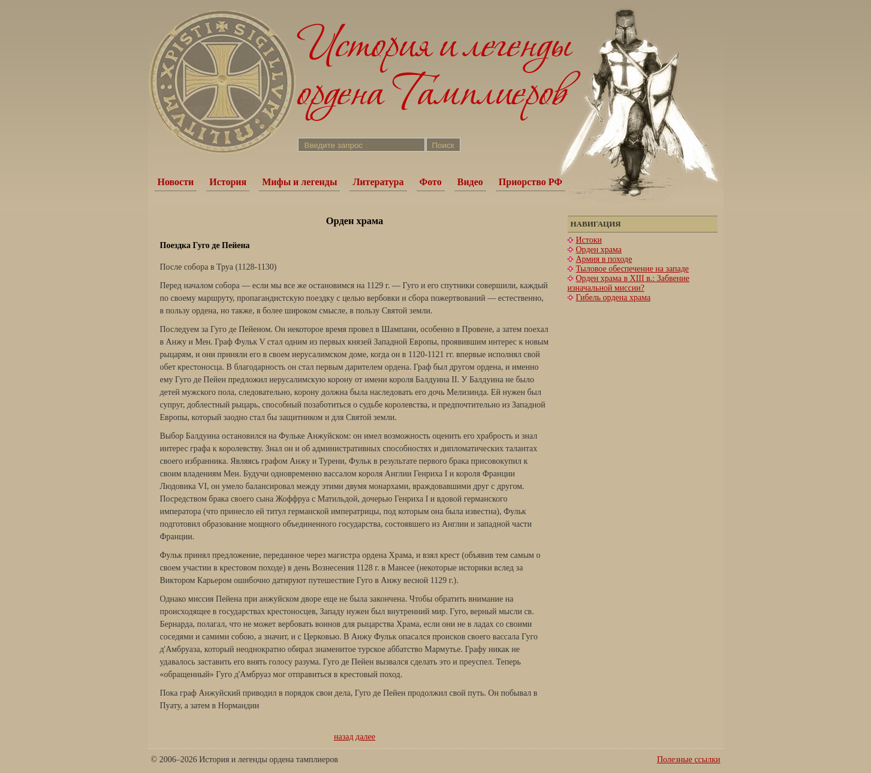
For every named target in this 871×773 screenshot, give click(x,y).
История (227, 182)
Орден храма (599, 249)
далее (365, 736)
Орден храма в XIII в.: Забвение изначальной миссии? (628, 283)
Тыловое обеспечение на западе (632, 268)
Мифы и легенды (299, 182)
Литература (377, 182)
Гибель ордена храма (613, 297)
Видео (470, 182)
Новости (176, 182)
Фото (431, 182)
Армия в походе (604, 259)
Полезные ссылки (689, 759)
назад (344, 736)
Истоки (589, 239)
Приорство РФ (530, 182)
